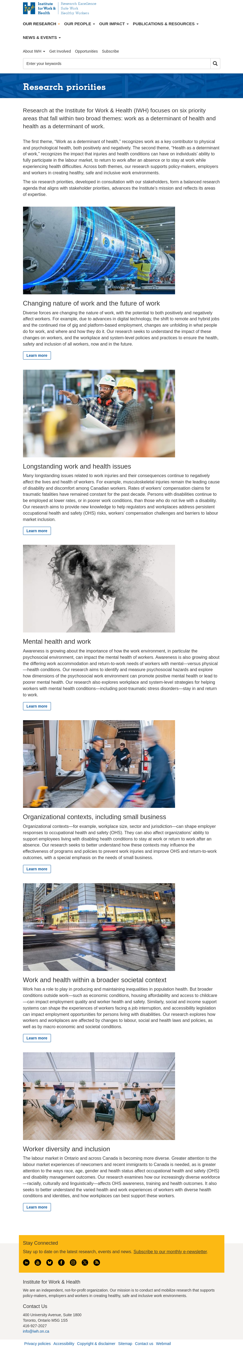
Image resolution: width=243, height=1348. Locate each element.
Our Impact (114, 23)
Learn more (37, 355)
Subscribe (110, 51)
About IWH (34, 51)
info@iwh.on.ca (36, 1331)
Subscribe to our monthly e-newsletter (170, 1251)
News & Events (42, 37)
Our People (79, 23)
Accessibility (63, 1343)
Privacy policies (37, 1343)
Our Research (41, 23)
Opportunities (86, 51)
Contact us (144, 1343)
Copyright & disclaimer (96, 1343)
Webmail (163, 1343)
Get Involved (60, 51)
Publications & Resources (166, 23)
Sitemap (125, 1343)
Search (215, 63)
